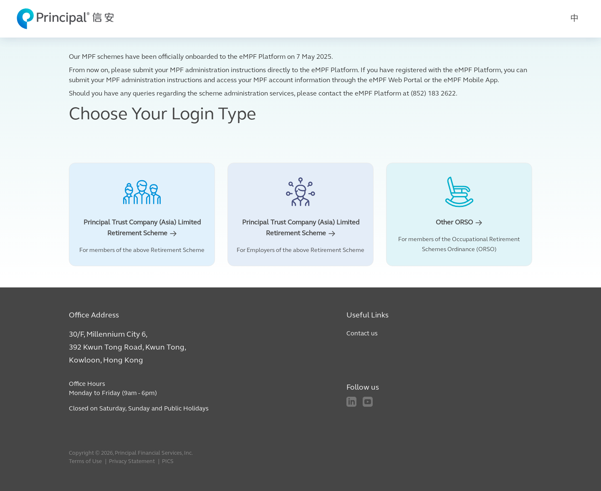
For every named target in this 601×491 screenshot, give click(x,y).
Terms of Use (85, 461)
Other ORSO (459, 222)
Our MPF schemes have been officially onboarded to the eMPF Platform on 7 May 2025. (201, 57)
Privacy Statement (132, 461)
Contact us (362, 334)
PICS (168, 461)
